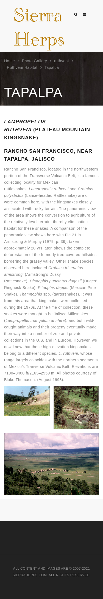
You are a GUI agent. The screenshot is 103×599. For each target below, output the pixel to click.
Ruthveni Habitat (22, 67)
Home (9, 61)
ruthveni (61, 61)
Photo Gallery (34, 61)
